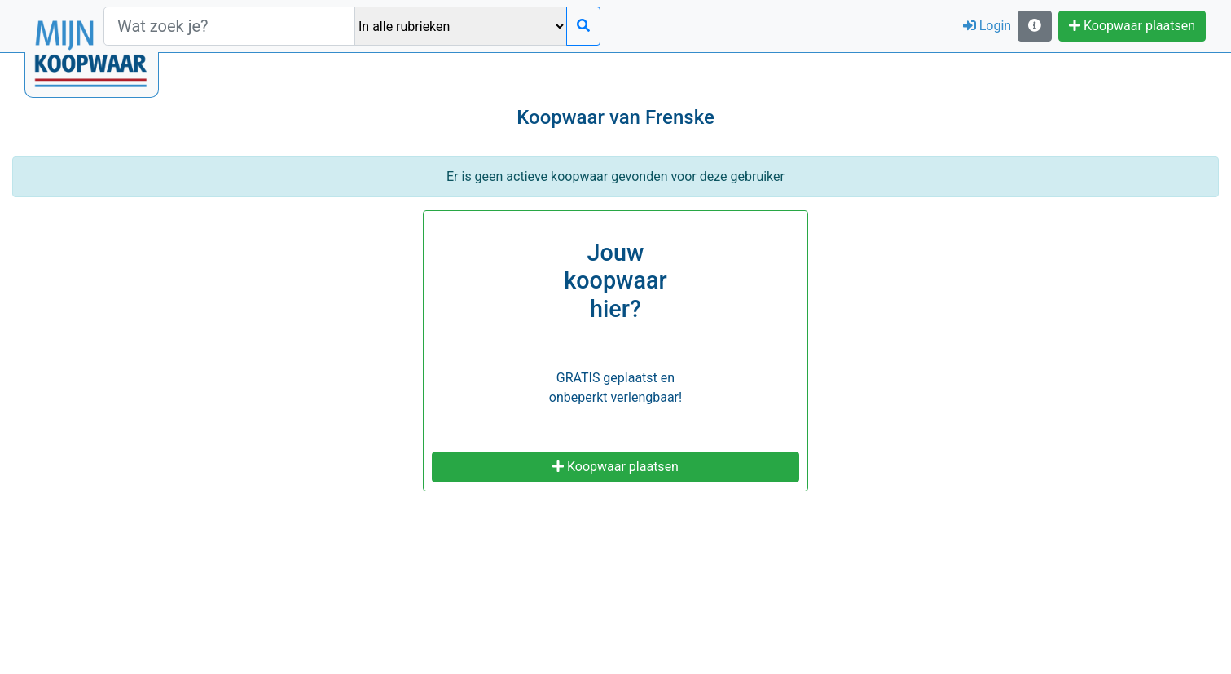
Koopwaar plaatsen (1132, 25)
